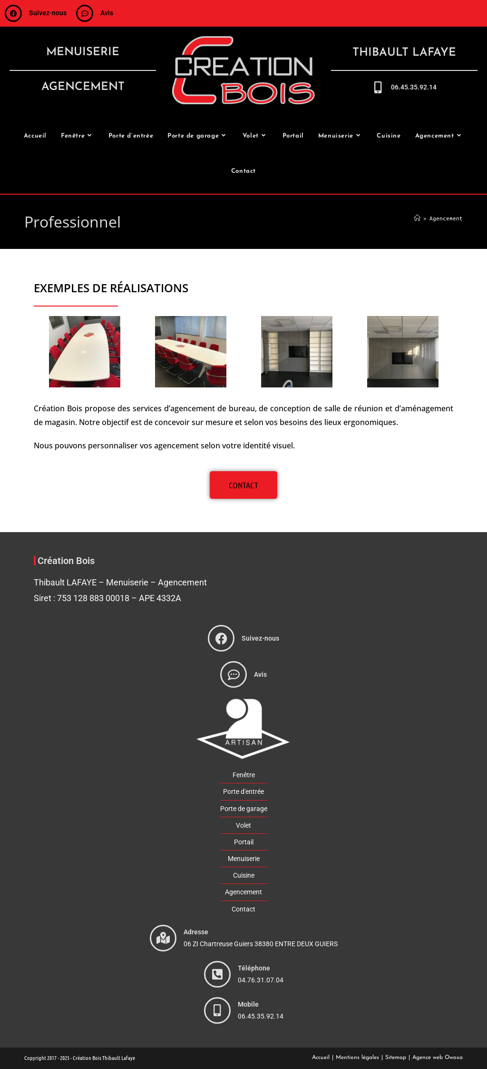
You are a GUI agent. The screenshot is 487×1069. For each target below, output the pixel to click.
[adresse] (163, 938)
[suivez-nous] (13, 13)
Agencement (446, 218)
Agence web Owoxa (437, 1057)
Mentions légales (357, 1057)
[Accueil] (417, 218)
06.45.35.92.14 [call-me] (414, 87)
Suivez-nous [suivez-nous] (48, 13)
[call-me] (378, 87)
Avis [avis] (106, 13)
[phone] (217, 974)
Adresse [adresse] (196, 932)
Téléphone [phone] (254, 968)
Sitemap (395, 1057)
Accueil (321, 1057)
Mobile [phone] (248, 1004)
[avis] (84, 13)
